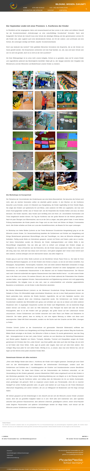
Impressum (10, 456)
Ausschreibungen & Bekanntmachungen (19, 453)
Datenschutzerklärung (13, 458)
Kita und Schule (38, 7)
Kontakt (51, 10)
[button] (86, 7)
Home (25, 7)
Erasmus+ (10, 450)
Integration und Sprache (33, 10)
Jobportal (63, 10)
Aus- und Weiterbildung (59, 7)
